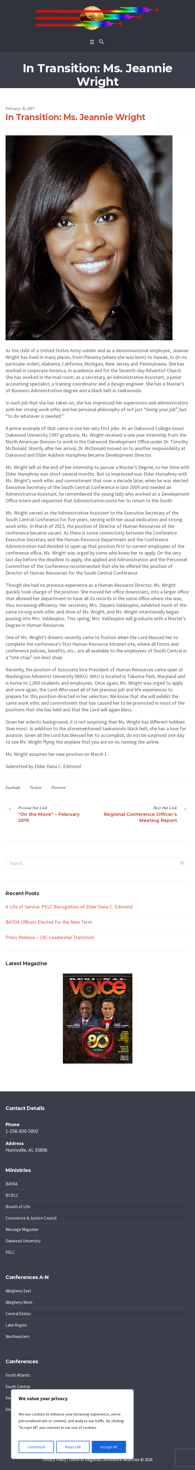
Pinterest (58, 788)
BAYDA (12, 1183)
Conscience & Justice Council (31, 1218)
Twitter (35, 788)
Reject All (73, 1446)
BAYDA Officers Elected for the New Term (49, 922)
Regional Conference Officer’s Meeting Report (140, 817)
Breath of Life (18, 1206)
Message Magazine (22, 1229)
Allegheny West (19, 1302)
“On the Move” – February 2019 (49, 817)
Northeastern (17, 1336)
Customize (36, 1446)
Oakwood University (23, 1240)
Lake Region (16, 1325)
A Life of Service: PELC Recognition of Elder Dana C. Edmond (69, 906)
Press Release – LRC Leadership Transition (50, 937)
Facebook (13, 788)
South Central (18, 1386)
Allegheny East (18, 1290)
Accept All (108, 1446)
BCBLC (12, 1195)
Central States (18, 1313)
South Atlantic (18, 1375)
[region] (72, 1424)
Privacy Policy (54, 1459)
